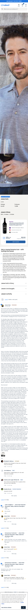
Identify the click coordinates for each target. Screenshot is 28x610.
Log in (6, 300)
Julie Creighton (9, 506)
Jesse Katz (8, 306)
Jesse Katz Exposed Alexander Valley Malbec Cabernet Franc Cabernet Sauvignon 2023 (16, 224)
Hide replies (14, 497)
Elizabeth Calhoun (9, 462)
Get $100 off (10, 1)
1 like (5, 467)
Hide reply (14, 525)
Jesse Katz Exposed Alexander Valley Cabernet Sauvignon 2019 (15, 507)
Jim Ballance (7, 471)
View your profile (2, 301)
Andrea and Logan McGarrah (11, 481)
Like (2, 459)
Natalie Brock (7, 490)
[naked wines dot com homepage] (5, 5)
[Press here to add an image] (3, 456)
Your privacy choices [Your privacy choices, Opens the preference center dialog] (6, 607)
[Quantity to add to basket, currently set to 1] (4, 242)
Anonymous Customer (11, 534)
